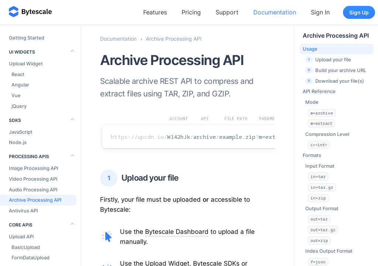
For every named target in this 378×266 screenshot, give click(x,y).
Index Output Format (329, 251)
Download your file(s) (334, 81)
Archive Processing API (336, 35)
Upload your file (139, 178)
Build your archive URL (335, 70)
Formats (312, 155)
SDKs (15, 120)
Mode (312, 102)
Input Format (319, 166)
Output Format (322, 208)
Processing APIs (29, 156)
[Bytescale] (30, 12)
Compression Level (327, 134)
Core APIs (20, 225)
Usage (310, 49)
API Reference (319, 91)
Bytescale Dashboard (177, 231)
